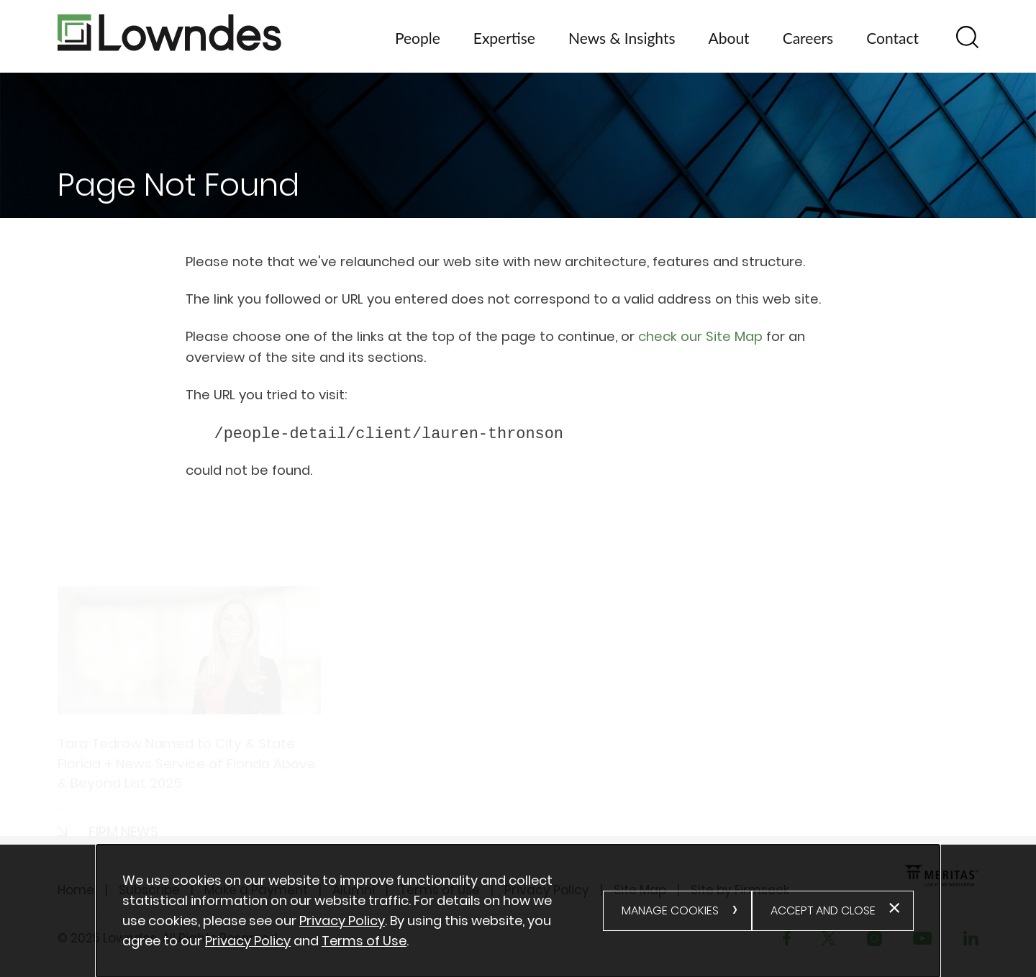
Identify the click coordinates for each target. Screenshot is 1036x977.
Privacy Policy (342, 921)
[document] (362, 911)
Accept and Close (823, 910)
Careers (808, 38)
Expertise (504, 38)
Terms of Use (364, 941)
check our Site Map (700, 336)
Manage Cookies (670, 910)
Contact (892, 38)
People (417, 38)
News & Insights (622, 38)
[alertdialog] (518, 911)
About (729, 38)
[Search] (967, 37)
